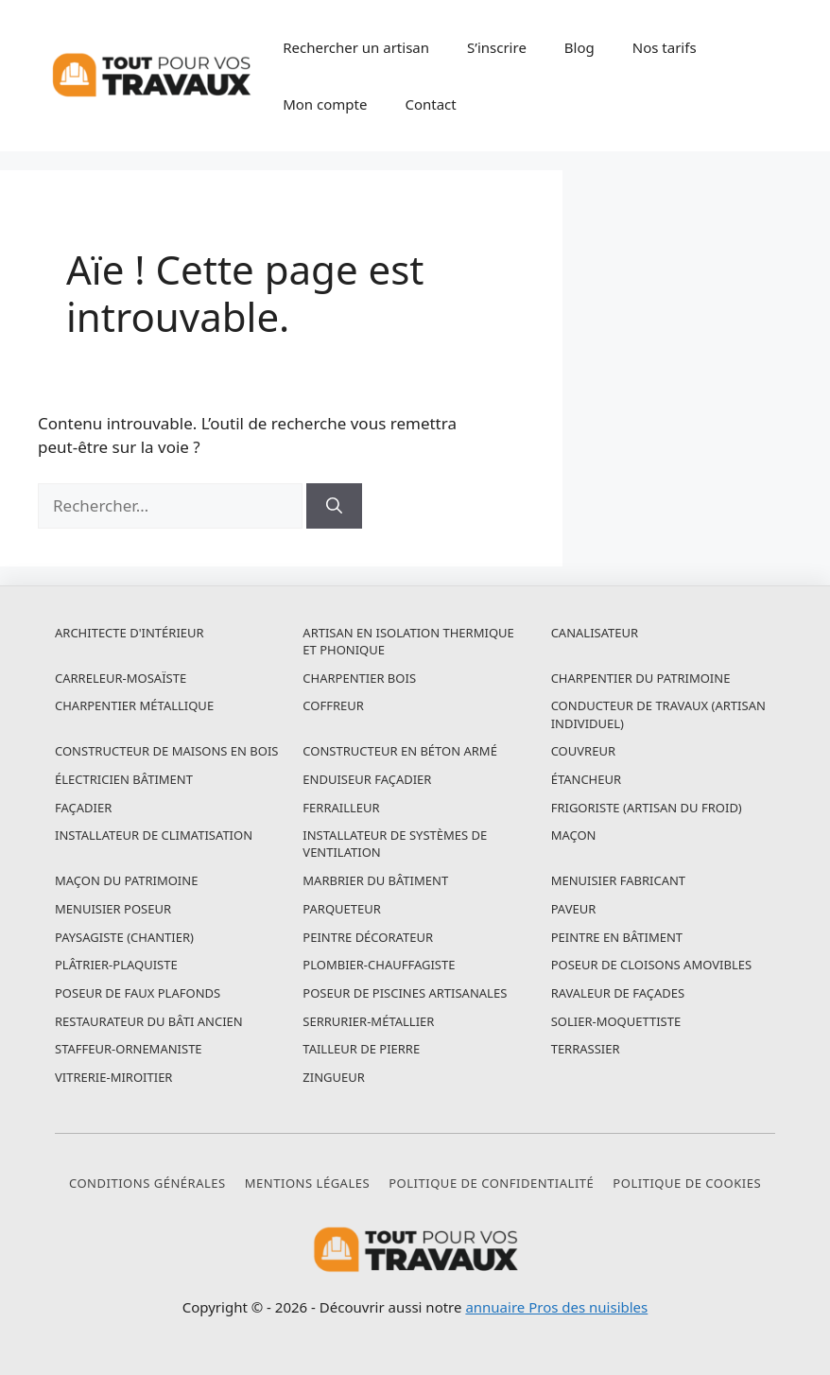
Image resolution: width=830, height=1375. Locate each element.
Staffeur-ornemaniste (128, 1048)
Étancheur (586, 779)
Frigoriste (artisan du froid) (646, 807)
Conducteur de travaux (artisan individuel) (658, 714)
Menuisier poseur (113, 908)
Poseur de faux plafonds (137, 992)
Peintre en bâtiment (617, 937)
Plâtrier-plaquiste (116, 964)
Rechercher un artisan (356, 47)
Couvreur (583, 750)
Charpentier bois (359, 678)
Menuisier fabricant (618, 880)
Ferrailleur (341, 807)
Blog (579, 47)
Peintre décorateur (368, 937)
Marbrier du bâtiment (375, 880)
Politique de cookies (687, 1183)
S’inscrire (497, 47)
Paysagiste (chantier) (124, 937)
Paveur (574, 908)
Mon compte (325, 104)
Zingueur (334, 1077)
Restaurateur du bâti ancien (149, 1021)
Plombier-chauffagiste (379, 964)
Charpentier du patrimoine (641, 678)
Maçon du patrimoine (126, 880)
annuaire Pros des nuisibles (556, 1306)
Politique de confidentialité (491, 1183)
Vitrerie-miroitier (113, 1077)
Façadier (83, 807)
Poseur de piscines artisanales (405, 992)
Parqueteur (342, 908)
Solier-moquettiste (616, 1021)
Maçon (574, 835)
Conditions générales (147, 1183)
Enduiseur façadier (367, 779)
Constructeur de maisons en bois (167, 750)
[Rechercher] (334, 506)
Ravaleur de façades (617, 992)
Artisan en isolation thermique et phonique (408, 641)
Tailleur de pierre (361, 1048)
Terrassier (585, 1048)
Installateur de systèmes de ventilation (395, 844)
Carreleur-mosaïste (120, 678)
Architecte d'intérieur (129, 632)
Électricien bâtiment (124, 779)
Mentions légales (307, 1183)
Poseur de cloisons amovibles (651, 964)
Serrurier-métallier (368, 1021)
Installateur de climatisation (153, 835)
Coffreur (333, 705)
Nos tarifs (664, 47)
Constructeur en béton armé (400, 750)
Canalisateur (595, 632)
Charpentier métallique (134, 705)
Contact (430, 104)
